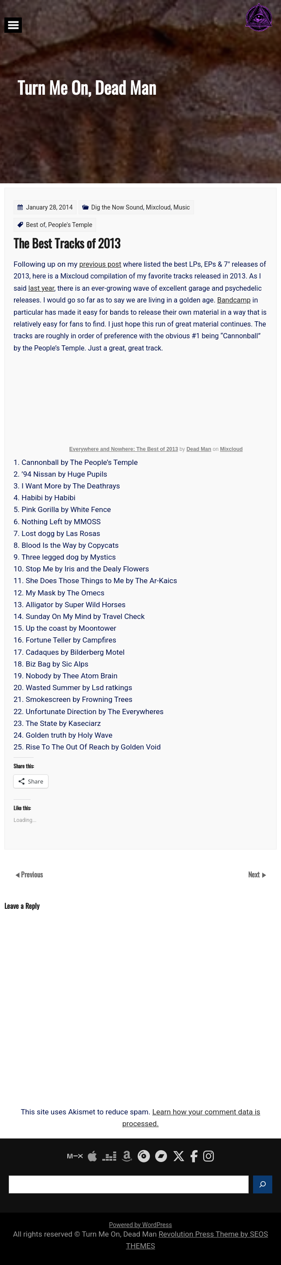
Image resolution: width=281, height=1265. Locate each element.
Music (181, 207)
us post (109, 264)
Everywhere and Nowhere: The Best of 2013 (123, 449)
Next (254, 874)
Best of (35, 224)
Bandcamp (234, 300)
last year (41, 288)
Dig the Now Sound (117, 207)
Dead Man (199, 449)
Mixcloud (158, 207)
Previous (32, 874)
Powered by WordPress (140, 1224)
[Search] (262, 1184)
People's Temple (70, 224)
